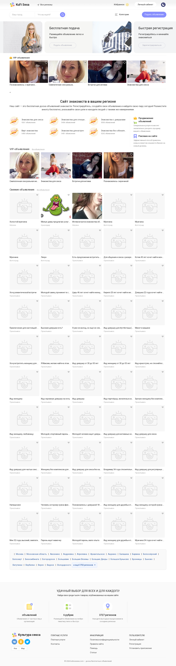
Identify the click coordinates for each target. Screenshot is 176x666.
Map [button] (23, 648)
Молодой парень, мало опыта (85, 540)
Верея (41, 565)
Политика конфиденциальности (104, 640)
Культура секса (26, 635)
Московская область (37, 554)
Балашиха (124, 554)
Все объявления (38, 149)
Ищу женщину (16, 399)
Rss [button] (15, 648)
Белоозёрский (150, 554)
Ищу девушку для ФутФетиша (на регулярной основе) (128, 328)
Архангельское (97, 554)
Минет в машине (142, 328)
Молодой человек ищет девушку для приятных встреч (97, 434)
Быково (148, 559)
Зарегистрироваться (151, 45)
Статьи (93, 652)
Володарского (64, 565)
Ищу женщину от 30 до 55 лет (117, 363)
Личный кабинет (145, 4)
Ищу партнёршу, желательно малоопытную (123, 399)
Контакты (55, 644)
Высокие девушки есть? (52, 328)
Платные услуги (58, 640)
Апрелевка (82, 554)
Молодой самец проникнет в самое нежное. (61, 292)
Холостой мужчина (18, 222)
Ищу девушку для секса (145, 434)
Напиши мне (15, 505)
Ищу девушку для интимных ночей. (119, 434)
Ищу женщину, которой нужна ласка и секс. (154, 505)
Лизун (43, 257)
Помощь (94, 648)
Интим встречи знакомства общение (89, 222)
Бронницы (137, 559)
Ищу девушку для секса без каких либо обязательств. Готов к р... (101, 469)
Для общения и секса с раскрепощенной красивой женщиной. (132, 257)
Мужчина (108, 222)
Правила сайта (97, 644)
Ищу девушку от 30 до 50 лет (85, 363)
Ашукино (112, 554)
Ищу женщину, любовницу (22, 434)
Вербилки (30, 565)
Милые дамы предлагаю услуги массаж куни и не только (67, 222)
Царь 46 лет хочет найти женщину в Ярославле (93, 292)
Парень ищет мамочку (51, 540)
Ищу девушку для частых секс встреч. (27, 469)
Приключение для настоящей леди (26, 328)
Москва (19, 554)
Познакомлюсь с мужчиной (116, 181)
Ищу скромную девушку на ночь (55, 399)
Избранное (121, 4)
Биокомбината (32, 559)
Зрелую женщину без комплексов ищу (152, 399)
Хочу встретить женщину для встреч (26, 363)
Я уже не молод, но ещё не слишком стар (90, 328)
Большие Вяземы (80, 559)
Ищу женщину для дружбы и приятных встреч (124, 505)
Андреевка (68, 554)
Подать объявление (154, 14)
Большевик (63, 559)
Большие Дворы (99, 559)
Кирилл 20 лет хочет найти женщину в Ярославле (126, 292)
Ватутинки (17, 565)
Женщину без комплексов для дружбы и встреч (62, 469)
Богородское (48, 559)
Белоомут (17, 559)
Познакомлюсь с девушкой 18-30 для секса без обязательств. (100, 505)
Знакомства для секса (51, 181)
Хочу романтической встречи (23, 292)
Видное (50, 565)
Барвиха (136, 554)
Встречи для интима (81, 181)
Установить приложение (140, 648)
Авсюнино (55, 554)
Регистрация (135, 644)
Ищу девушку (78, 399)
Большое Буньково (120, 559)
